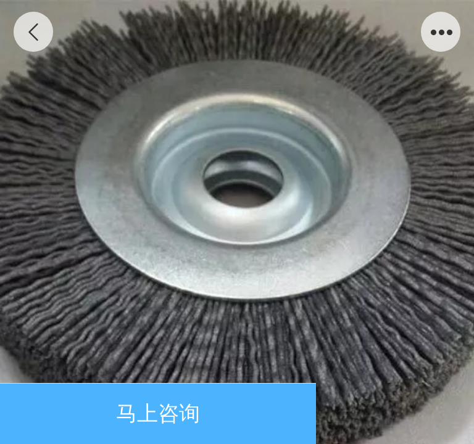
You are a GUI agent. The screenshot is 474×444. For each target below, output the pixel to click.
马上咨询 (158, 413)
